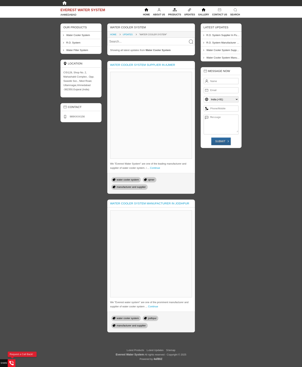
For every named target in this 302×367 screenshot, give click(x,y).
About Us (159, 14)
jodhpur (152, 318)
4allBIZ (158, 358)
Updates (189, 14)
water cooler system (128, 179)
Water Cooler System (78, 35)
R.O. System (73, 42)
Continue (155, 167)
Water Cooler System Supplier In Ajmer (142, 64)
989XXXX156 (77, 116)
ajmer (151, 179)
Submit (220, 141)
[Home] (64, 3)
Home (146, 14)
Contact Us (219, 14)
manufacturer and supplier (131, 187)
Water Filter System (77, 50)
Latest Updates (155, 350)
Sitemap (170, 350)
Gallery (203, 14)
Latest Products (136, 350)
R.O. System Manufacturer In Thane (224, 42)
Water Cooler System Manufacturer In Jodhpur (149, 203)
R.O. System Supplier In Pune (223, 35)
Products (174, 14)
